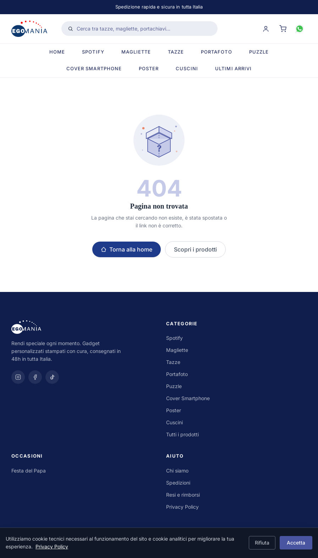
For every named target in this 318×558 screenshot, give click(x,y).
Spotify (93, 52)
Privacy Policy (182, 507)
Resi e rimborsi (183, 495)
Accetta (296, 543)
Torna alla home (126, 249)
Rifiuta (262, 543)
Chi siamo (177, 471)
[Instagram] (18, 377)
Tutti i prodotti (182, 434)
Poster (149, 68)
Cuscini (187, 68)
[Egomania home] (29, 29)
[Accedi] (265, 28)
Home (57, 52)
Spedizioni (178, 483)
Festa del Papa (28, 471)
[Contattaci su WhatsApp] (299, 29)
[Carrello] (282, 28)
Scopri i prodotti (195, 249)
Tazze (176, 52)
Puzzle (259, 52)
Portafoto (216, 52)
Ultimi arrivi (233, 68)
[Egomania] (81, 327)
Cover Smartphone (94, 68)
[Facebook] (35, 377)
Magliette (136, 52)
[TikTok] (52, 377)
